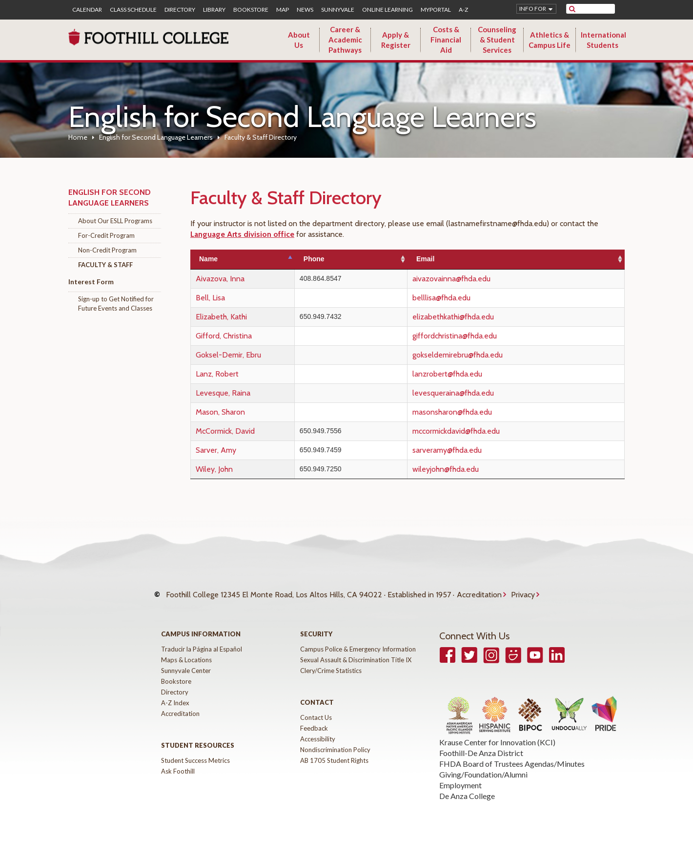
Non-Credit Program (107, 250)
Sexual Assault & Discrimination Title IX (355, 650)
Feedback (314, 718)
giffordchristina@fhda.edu (479, 335)
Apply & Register (395, 39)
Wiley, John (214, 469)
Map (282, 9)
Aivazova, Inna (220, 278)
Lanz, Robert (217, 373)
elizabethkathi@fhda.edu (477, 316)
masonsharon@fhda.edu (476, 412)
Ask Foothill (178, 761)
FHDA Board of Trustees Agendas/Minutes (512, 753)
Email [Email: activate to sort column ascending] (450, 259)
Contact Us (316, 708)
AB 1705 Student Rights (334, 751)
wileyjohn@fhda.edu (470, 469)
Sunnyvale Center (186, 661)
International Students (603, 39)
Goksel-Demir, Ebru (228, 354)
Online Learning (387, 9)
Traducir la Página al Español (201, 639)
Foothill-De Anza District (481, 743)
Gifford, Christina (224, 335)
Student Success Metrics (195, 751)
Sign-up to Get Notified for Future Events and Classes (116, 303)
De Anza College (467, 786)
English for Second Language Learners (156, 137)
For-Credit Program (106, 235)
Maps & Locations (186, 650)
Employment (460, 775)
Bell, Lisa (210, 297)
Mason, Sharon (220, 412)
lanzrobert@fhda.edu (472, 373)
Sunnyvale (337, 9)
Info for (532, 8)
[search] (596, 9)
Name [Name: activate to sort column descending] (208, 259)
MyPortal (436, 9)
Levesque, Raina (223, 393)
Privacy (523, 589)
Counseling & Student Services (497, 39)
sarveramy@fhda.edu (471, 450)
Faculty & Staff (105, 265)
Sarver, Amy (216, 450)
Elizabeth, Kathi (221, 316)
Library (214, 9)
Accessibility (317, 729)
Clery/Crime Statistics (331, 661)
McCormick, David (225, 431)
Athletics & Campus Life (550, 39)
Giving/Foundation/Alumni (483, 764)
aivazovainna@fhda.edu (476, 278)
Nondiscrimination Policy (335, 740)
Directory (179, 9)
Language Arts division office (242, 234)
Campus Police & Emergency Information (358, 639)
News (305, 9)
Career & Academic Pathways (345, 39)
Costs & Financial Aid (445, 39)
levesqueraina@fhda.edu (477, 393)
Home (77, 137)
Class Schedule (133, 9)
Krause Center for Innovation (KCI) (497, 732)
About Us (299, 39)
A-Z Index (175, 693)
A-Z (463, 9)
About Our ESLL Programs (115, 221)
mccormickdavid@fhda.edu (480, 431)
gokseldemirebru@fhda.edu (482, 354)
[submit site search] (572, 9)
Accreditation (479, 589)
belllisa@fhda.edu (466, 297)
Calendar (87, 9)
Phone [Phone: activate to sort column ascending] (345, 259)
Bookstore (250, 9)
